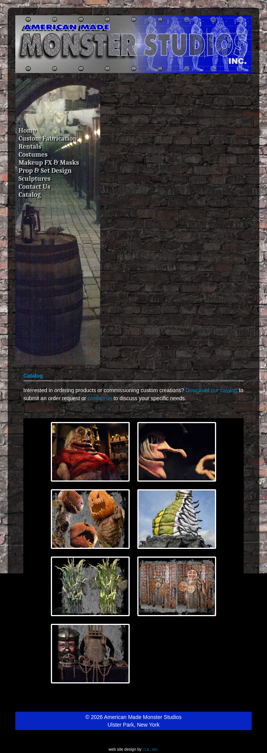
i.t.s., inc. (150, 749)
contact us (100, 398)
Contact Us (34, 186)
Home (27, 130)
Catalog (30, 194)
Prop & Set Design (45, 170)
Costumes (33, 154)
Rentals (30, 146)
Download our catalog (211, 390)
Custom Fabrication (48, 138)
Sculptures (35, 178)
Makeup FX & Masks (49, 162)
